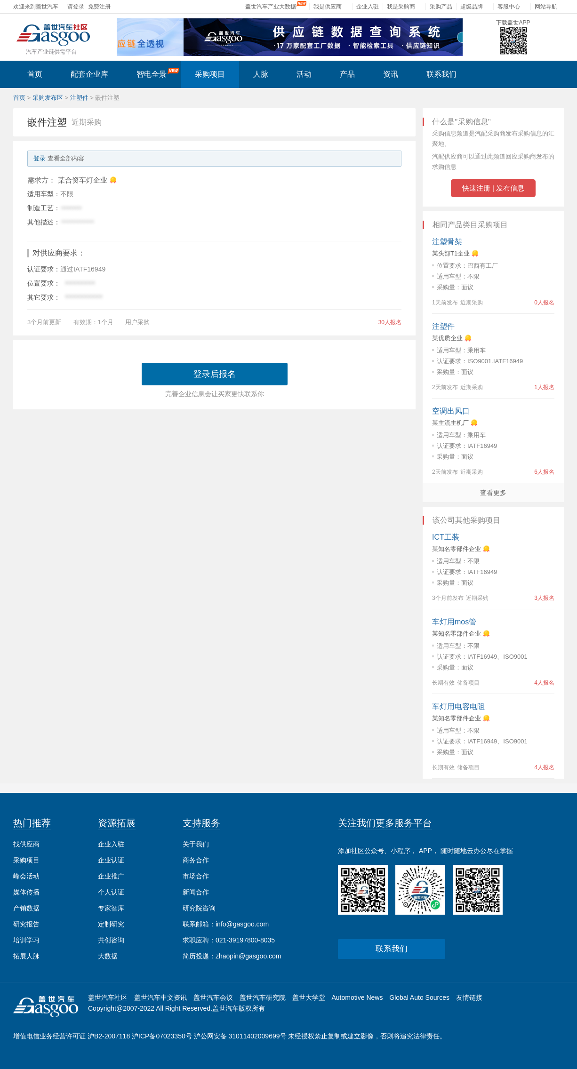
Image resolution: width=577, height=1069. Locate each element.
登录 (39, 158)
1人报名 (544, 387)
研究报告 (26, 924)
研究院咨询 (199, 908)
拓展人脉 (26, 956)
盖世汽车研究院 (263, 997)
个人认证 (111, 892)
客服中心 (508, 6)
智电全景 (157, 73)
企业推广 (111, 876)
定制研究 (111, 924)
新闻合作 (196, 892)
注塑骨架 (447, 242)
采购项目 (210, 74)
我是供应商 (327, 6)
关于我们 (196, 844)
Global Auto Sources (419, 997)
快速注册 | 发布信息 (493, 188)
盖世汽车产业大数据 (270, 6)
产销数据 (26, 908)
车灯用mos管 (454, 622)
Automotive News (357, 997)
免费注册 (99, 6)
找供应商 (26, 844)
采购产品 (441, 6)
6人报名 (544, 472)
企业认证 (111, 860)
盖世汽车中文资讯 (160, 997)
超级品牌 (471, 6)
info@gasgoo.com (242, 924)
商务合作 (196, 860)
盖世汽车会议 (213, 997)
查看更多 (493, 492)
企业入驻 (367, 6)
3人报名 (544, 598)
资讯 (390, 74)
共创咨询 (111, 940)
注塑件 (79, 97)
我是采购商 (401, 6)
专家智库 (111, 908)
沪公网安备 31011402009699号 (240, 1036)
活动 (304, 74)
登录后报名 (214, 374)
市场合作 (196, 876)
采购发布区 (47, 97)
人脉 (260, 74)
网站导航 (546, 6)
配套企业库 (89, 74)
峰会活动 (26, 876)
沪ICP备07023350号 (162, 1036)
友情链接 (469, 997)
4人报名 (544, 682)
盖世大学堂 (308, 997)
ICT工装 (445, 537)
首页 (34, 74)
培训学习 (26, 940)
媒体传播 (26, 892)
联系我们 (441, 74)
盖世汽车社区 (108, 997)
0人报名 (544, 302)
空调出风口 (451, 411)
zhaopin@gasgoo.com (248, 956)
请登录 (75, 6)
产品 (347, 74)
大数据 (108, 956)
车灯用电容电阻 (458, 706)
